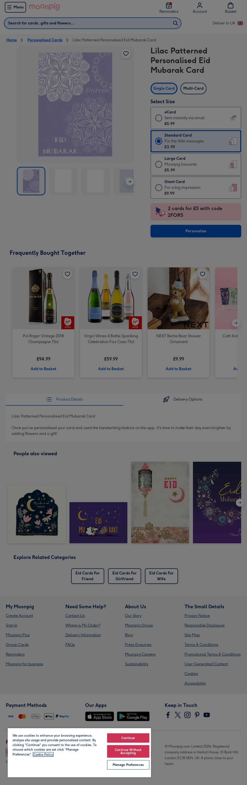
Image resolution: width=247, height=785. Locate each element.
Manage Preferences (128, 765)
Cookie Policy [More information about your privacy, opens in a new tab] (43, 754)
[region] (79, 752)
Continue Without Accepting (128, 751)
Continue (128, 738)
